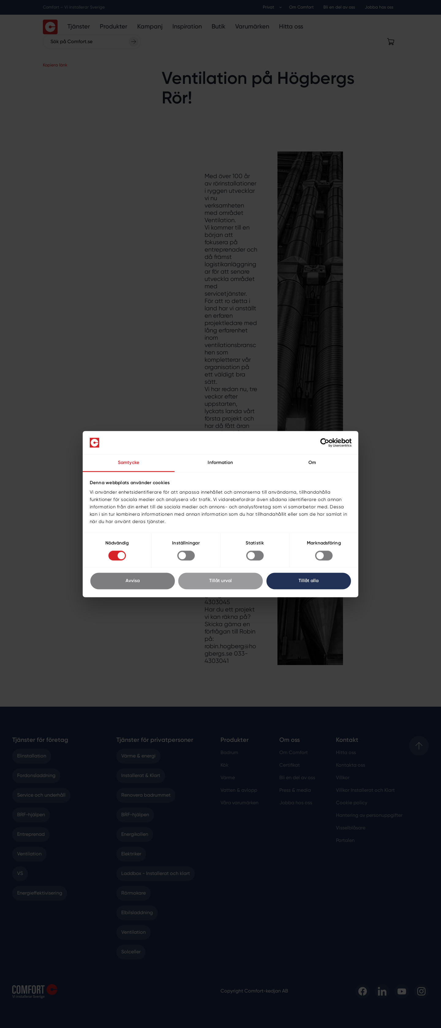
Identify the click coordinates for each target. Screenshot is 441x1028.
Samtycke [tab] (128, 463)
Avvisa (133, 581)
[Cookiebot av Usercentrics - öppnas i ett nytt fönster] (325, 442)
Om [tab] (312, 463)
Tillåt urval (220, 581)
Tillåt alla (308, 581)
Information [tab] (220, 463)
